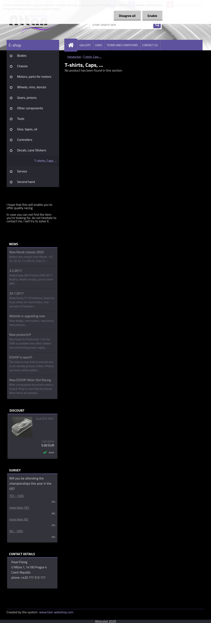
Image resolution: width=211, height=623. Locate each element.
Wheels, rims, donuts (31, 87)
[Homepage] (72, 45)
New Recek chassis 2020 (26, 252)
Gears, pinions (27, 97)
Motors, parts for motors (34, 76)
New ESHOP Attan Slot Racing (30, 379)
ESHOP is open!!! (20, 357)
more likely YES (19, 507)
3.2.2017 (15, 270)
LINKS (98, 45)
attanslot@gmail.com (25, 582)
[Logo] (35, 24)
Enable (152, 15)
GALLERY (85, 45)
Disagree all (127, 15)
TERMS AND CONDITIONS (122, 45)
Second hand (26, 181)
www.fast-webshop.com (56, 612)
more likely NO (18, 519)
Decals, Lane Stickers (31, 150)
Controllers (24, 139)
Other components (30, 108)
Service (22, 171)
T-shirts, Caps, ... (45, 160)
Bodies (22, 55)
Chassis (22, 66)
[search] (157, 25)
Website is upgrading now (27, 315)
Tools (20, 118)
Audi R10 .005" (45, 419)
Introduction (74, 57)
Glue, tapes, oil (27, 129)
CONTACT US (150, 45)
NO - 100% (16, 531)
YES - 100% (16, 495)
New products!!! (20, 334)
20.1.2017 (16, 293)
